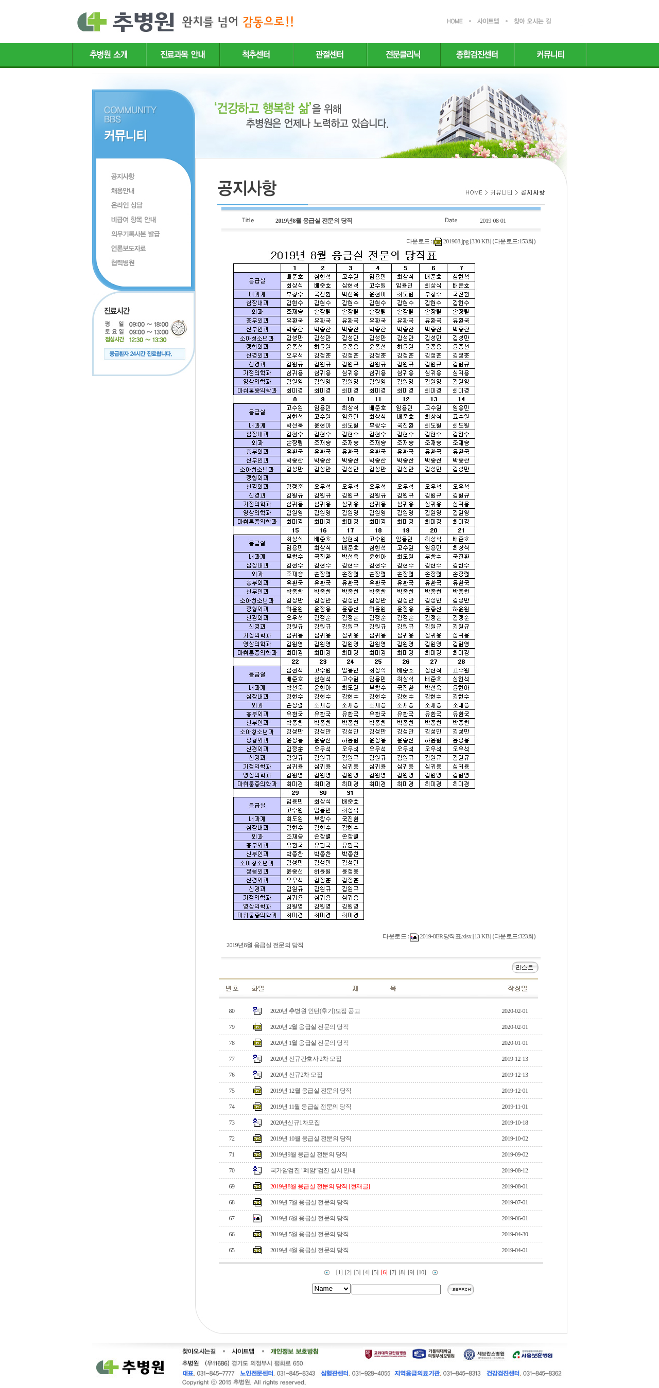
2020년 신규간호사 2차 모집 (305, 1058)
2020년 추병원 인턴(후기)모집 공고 (315, 1011)
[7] (393, 1272)
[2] (348, 1272)
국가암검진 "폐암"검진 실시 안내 (312, 1170)
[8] (402, 1272)
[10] (421, 1272)
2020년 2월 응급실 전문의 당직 (309, 1026)
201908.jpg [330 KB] (467, 241)
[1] (339, 1272)
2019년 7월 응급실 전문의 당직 (309, 1202)
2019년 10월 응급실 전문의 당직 (311, 1138)
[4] (366, 1272)
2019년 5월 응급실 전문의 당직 (309, 1234)
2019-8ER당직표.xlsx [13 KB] (455, 936)
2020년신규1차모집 (295, 1122)
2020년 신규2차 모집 (296, 1074)
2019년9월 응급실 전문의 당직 (309, 1154)
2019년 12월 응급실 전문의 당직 (311, 1090)
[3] (357, 1272)
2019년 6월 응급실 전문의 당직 (309, 1218)
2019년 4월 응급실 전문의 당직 (309, 1250)
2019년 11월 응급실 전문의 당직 (310, 1106)
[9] (411, 1272)
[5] (375, 1272)
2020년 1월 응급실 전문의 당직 (309, 1042)
